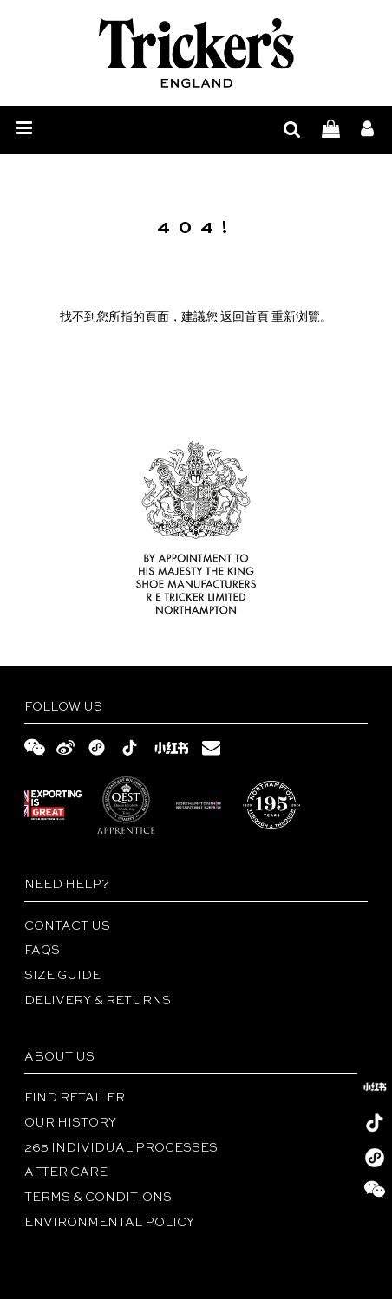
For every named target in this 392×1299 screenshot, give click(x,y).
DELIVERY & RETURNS (97, 1001)
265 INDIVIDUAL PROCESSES (121, 1148)
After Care (66, 1172)
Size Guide (62, 976)
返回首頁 (244, 317)
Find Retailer (74, 1098)
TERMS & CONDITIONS (98, 1198)
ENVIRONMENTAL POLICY (109, 1223)
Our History (70, 1123)
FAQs (42, 951)
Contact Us (67, 926)
